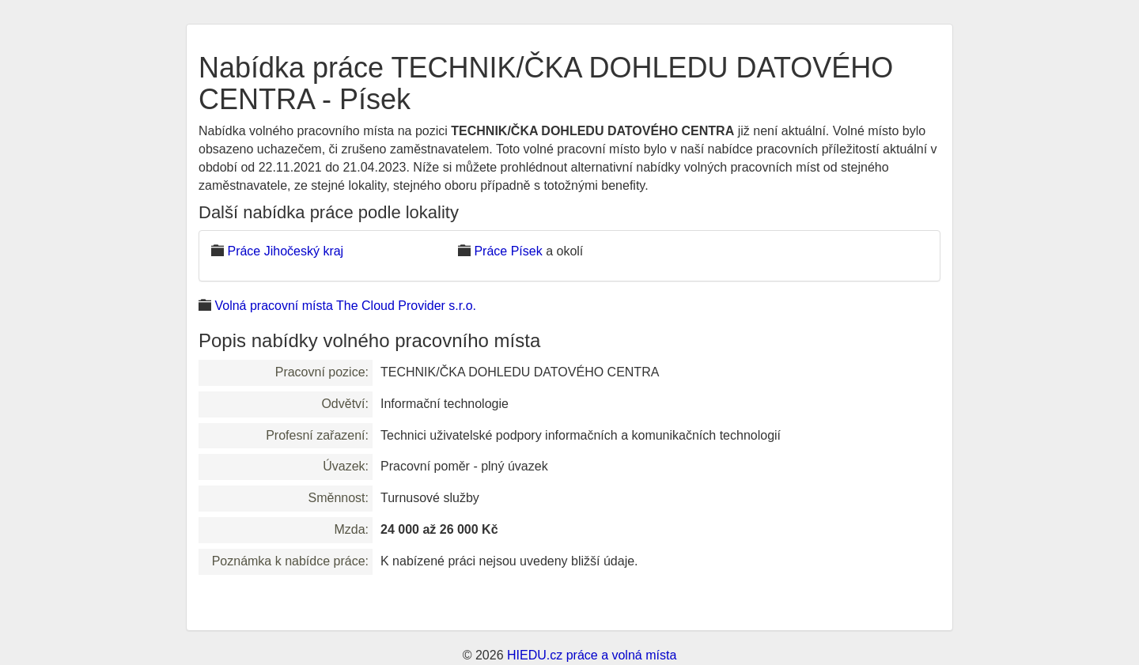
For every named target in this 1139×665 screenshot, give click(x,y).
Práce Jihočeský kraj (285, 251)
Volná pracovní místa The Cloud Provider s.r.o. (345, 305)
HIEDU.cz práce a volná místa (591, 655)
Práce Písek (508, 251)
